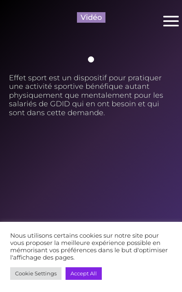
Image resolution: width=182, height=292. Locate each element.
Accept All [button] (83, 273)
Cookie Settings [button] (36, 273)
